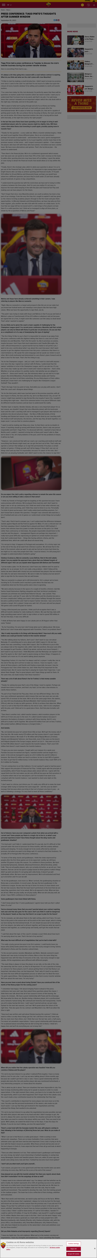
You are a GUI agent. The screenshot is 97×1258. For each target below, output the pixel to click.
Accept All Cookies (73, 1254)
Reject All (74, 1249)
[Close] (95, 1248)
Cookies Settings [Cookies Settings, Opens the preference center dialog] (73, 1243)
